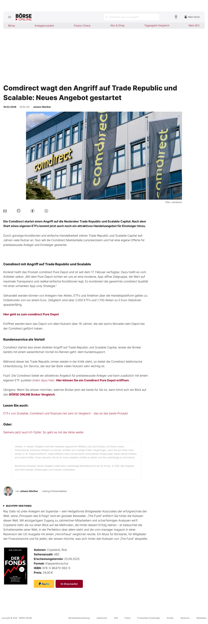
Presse (127, 618)
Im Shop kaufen (69, 583)
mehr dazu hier (43, 380)
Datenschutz (102, 618)
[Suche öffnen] (131, 17)
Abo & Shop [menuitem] (117, 25)
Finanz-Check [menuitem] (82, 25)
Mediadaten (201, 618)
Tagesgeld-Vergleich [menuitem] (156, 25)
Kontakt (170, 618)
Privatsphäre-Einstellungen (148, 618)
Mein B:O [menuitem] (193, 25)
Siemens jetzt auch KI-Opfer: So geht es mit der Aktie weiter (43, 432)
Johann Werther (29, 491)
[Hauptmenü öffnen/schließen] (9, 16)
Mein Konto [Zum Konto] (192, 16)
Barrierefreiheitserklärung (79, 618)
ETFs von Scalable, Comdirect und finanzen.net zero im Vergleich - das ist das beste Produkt (65, 413)
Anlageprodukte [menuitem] (44, 25)
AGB (116, 618)
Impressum (184, 618)
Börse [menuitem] (11, 25)
